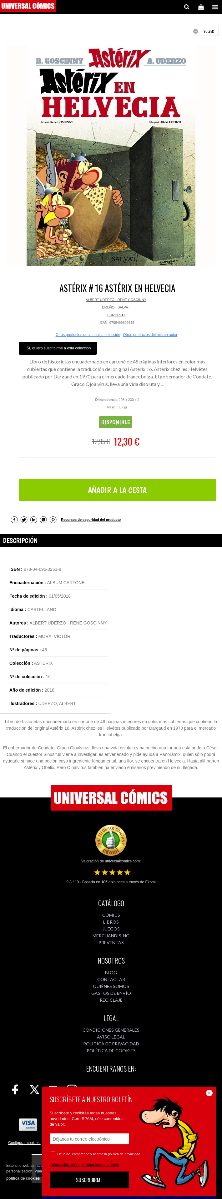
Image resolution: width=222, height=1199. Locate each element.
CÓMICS (111, 915)
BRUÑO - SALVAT (116, 307)
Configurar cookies (24, 1143)
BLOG (111, 972)
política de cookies (23, 1178)
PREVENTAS (111, 942)
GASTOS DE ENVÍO (111, 993)
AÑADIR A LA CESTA (117, 490)
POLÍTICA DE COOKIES (111, 1050)
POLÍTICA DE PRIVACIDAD (111, 1043)
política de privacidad (124, 1154)
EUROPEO (115, 315)
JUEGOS (111, 928)
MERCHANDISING (111, 935)
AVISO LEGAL (111, 1036)
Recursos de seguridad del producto (91, 519)
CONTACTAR (111, 979)
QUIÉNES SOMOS (111, 986)
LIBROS (111, 922)
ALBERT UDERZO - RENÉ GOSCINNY (116, 300)
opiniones (113, 882)
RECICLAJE (111, 1000)
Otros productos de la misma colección (88, 335)
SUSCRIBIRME (89, 1180)
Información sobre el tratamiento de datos (84, 1165)
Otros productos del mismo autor (150, 335)
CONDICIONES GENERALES (111, 1030)
